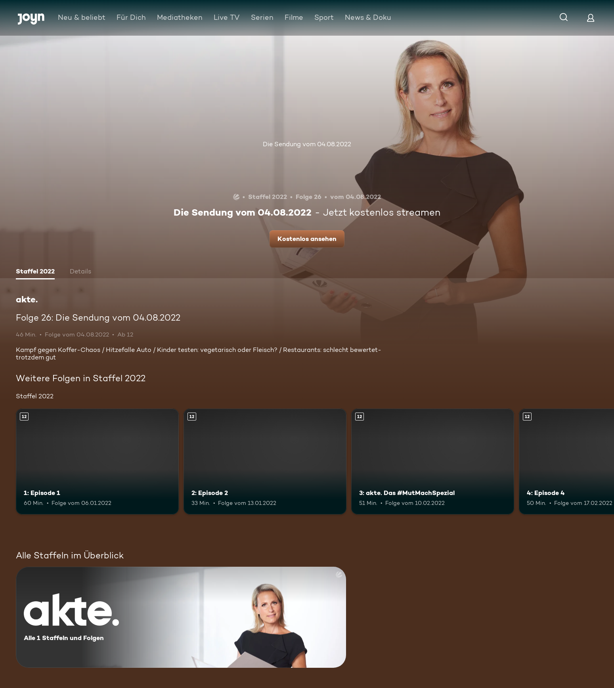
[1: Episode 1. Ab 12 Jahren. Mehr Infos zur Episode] (97, 461)
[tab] (35, 272)
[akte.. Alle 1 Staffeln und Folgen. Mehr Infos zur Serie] (181, 617)
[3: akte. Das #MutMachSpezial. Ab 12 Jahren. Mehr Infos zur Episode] (432, 461)
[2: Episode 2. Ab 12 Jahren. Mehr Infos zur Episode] (265, 461)
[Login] (590, 18)
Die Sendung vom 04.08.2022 (307, 144)
